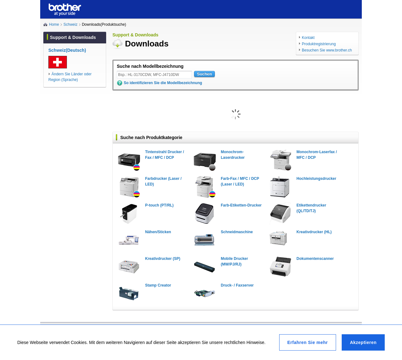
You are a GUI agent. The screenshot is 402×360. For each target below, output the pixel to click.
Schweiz (70, 24)
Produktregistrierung (319, 44)
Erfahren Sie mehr (307, 342)
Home (54, 24)
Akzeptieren (363, 342)
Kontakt (308, 37)
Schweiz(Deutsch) (67, 50)
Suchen (204, 74)
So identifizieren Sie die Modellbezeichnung (163, 83)
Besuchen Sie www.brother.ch (327, 50)
